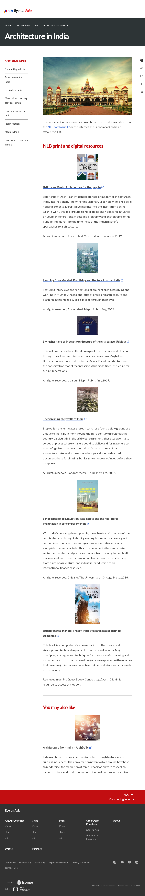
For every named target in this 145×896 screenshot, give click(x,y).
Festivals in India (13, 90)
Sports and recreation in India (16, 142)
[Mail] (141, 74)
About (116, 820)
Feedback (24, 862)
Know (8, 826)
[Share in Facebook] (141, 82)
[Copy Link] (141, 68)
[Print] (141, 60)
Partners (37, 848)
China (35, 820)
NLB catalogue (57, 127)
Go (6, 837)
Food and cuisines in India (15, 113)
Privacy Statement (81, 862)
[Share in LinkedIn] (141, 90)
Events (9, 848)
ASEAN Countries (14, 820)
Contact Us (10, 862)
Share (8, 831)
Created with (21, 882)
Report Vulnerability (58, 862)
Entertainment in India (13, 79)
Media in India (12, 131)
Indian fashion (12, 123)
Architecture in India (15, 60)
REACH (39, 862)
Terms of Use (11, 867)
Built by (20, 889)
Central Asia (92, 829)
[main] (72, 404)
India (61, 820)
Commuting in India (15, 69)
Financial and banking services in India (16, 100)
